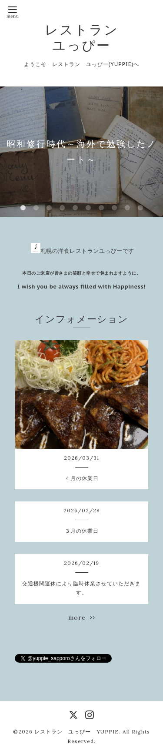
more (81, 617)
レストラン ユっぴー (82, 37)
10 (140, 208)
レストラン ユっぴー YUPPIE (76, 731)
